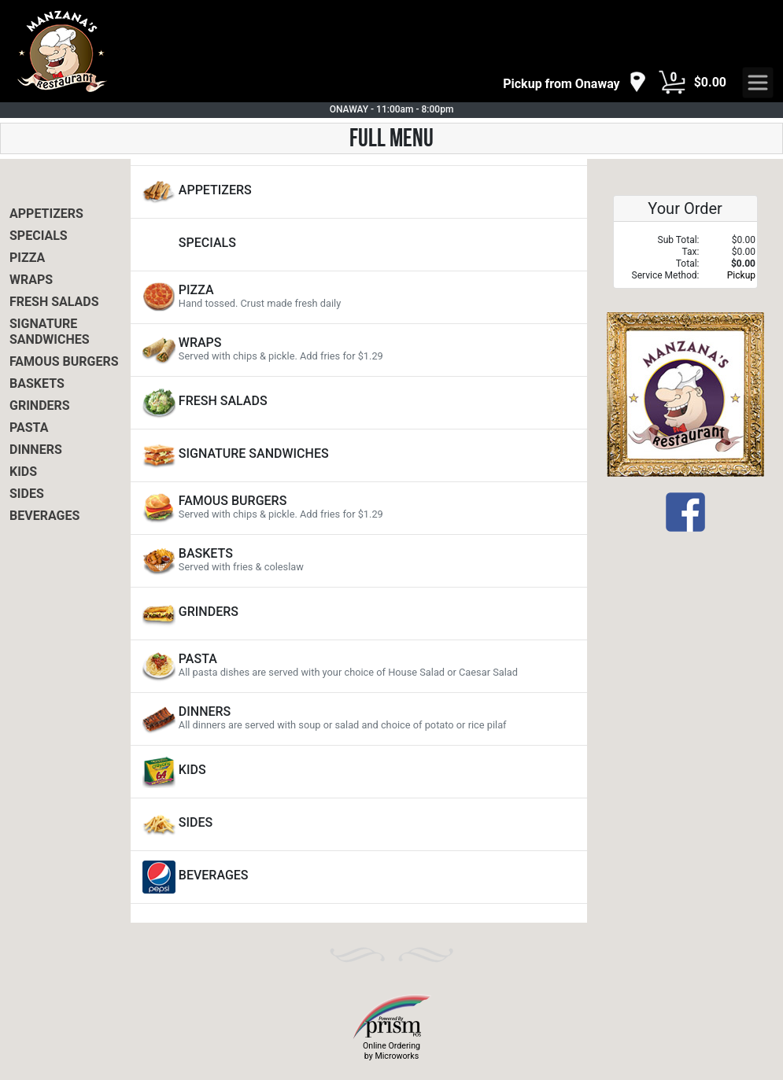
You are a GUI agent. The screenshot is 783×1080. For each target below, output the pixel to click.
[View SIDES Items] (359, 824)
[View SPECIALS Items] (359, 245)
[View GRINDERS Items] (359, 614)
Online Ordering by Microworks (391, 1051)
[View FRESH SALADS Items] (359, 403)
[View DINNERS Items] (359, 719)
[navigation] (574, 83)
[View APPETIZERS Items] (359, 192)
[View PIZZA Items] (359, 297)
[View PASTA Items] (359, 666)
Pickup (741, 275)
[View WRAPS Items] (359, 350)
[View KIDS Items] (359, 772)
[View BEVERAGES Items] (359, 877)
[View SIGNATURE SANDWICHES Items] (359, 455)
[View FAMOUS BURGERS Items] (359, 508)
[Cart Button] (672, 82)
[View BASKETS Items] (359, 561)
